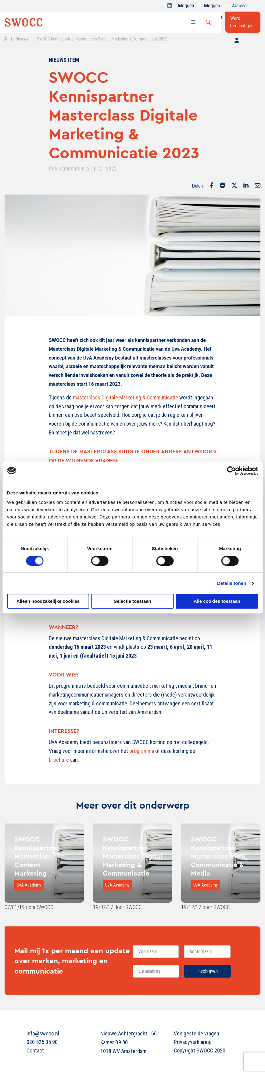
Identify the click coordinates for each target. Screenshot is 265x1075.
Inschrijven (207, 971)
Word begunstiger (241, 22)
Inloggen (186, 7)
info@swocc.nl (43, 1033)
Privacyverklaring (193, 1042)
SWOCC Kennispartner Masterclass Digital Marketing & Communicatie (132, 856)
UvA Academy (29, 885)
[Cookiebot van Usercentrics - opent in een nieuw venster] (231, 470)
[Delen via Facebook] (211, 186)
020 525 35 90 (42, 1042)
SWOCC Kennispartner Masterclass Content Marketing (36, 856)
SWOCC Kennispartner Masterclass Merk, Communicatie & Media (219, 856)
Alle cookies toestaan (217, 601)
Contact (35, 1050)
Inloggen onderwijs (213, 7)
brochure (59, 760)
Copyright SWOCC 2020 (199, 1050)
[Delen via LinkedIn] (246, 186)
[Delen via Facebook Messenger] (222, 186)
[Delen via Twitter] (234, 186)
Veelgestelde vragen (196, 1033)
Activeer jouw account (240, 7)
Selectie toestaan (132, 601)
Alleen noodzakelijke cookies (48, 601)
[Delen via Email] (257, 186)
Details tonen (231, 583)
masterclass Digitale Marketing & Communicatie (125, 397)
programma (141, 751)
